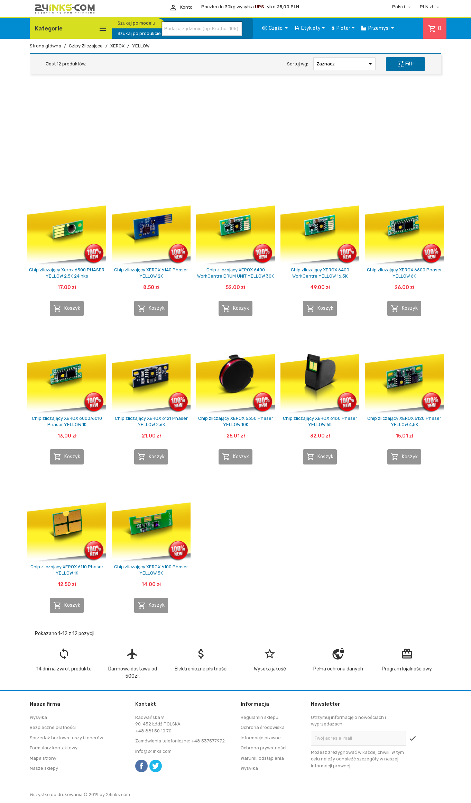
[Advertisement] (235, 132)
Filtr (405, 64)
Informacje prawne (261, 737)
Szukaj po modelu (136, 23)
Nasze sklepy (44, 768)
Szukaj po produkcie (139, 33)
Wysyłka (38, 717)
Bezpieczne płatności (53, 727)
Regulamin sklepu (259, 717)
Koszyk (66, 308)
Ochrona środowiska (263, 727)
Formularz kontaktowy (53, 747)
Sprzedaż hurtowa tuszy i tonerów (66, 737)
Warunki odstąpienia (262, 758)
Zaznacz (345, 64)
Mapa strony (43, 758)
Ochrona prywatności (263, 747)
